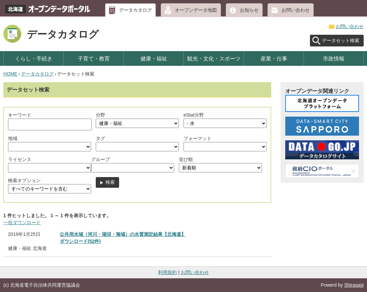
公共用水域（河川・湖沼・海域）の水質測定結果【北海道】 (123, 234)
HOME (10, 74)
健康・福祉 (153, 58)
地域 (12, 138)
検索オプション (24, 180)
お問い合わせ (296, 10)
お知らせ (249, 10)
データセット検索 (340, 40)
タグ (100, 138)
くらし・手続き (33, 58)
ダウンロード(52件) (80, 241)
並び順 (186, 159)
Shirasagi (354, 285)
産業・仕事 (274, 58)
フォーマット (198, 138)
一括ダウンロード (22, 222)
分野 (100, 115)
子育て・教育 (94, 58)
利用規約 (167, 272)
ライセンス (19, 159)
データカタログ (135, 10)
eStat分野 (194, 115)
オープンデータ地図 (196, 10)
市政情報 (333, 58)
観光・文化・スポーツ (214, 58)
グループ (100, 159)
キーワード (19, 115)
